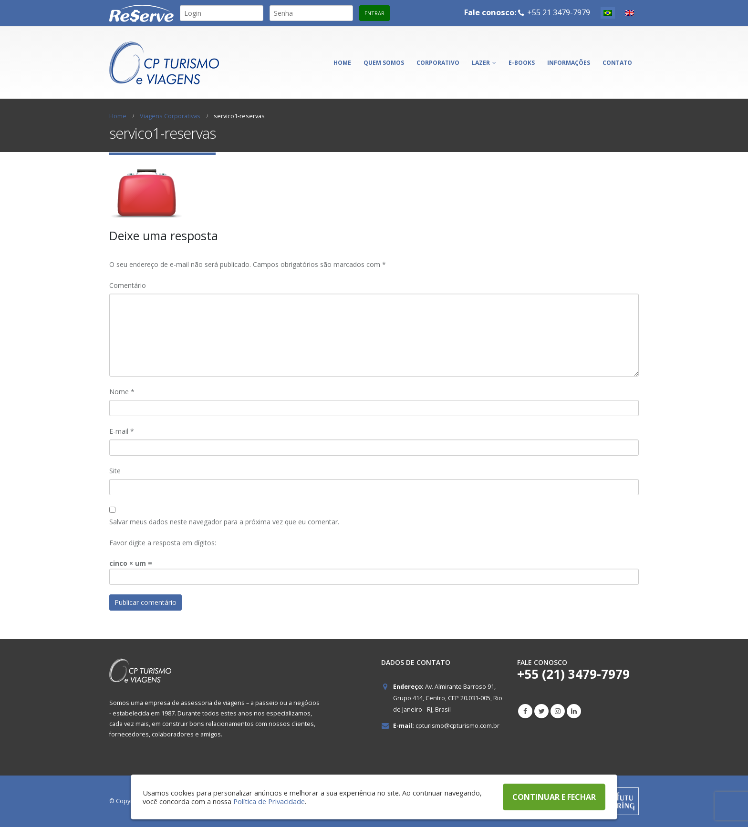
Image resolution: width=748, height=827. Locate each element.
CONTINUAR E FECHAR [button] (554, 797)
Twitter (541, 711)
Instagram (558, 711)
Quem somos (384, 63)
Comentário (127, 285)
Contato (617, 63)
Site (115, 470)
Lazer (481, 63)
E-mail (121, 431)
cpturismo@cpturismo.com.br (457, 726)
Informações (568, 63)
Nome (122, 391)
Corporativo (437, 63)
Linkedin (574, 711)
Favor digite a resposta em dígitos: (162, 542)
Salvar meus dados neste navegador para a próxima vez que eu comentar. (224, 521)
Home (342, 63)
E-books (522, 63)
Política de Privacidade (269, 801)
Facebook (525, 711)
